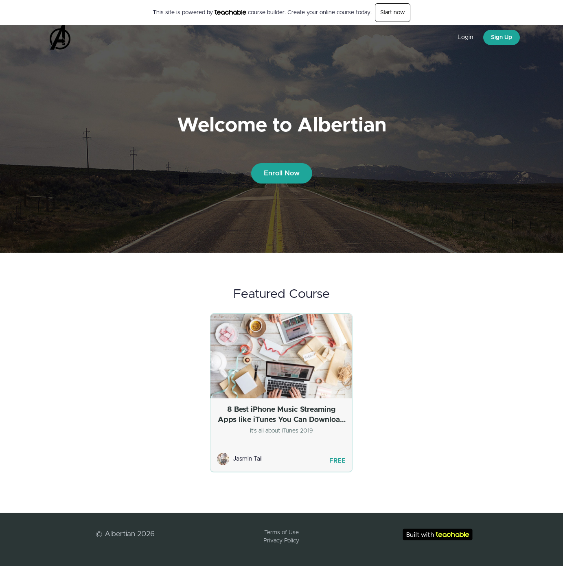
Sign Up (501, 37)
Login (465, 37)
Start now (392, 12)
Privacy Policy (281, 541)
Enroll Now (282, 173)
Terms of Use (281, 532)
